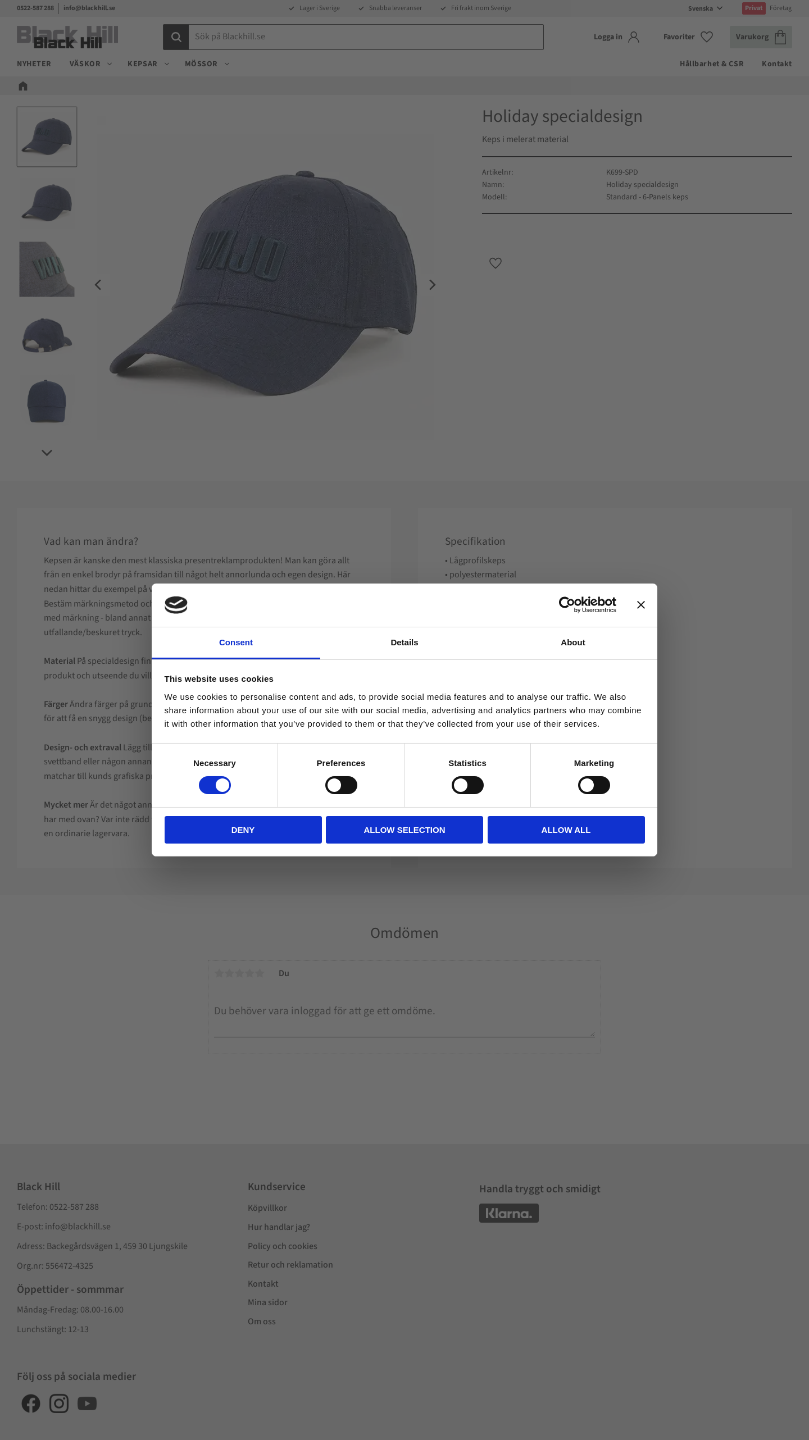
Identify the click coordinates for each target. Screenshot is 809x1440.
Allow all (566, 830)
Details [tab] (404, 642)
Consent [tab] (236, 642)
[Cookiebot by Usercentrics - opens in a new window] (567, 604)
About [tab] (573, 642)
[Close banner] (641, 605)
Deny (243, 830)
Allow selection (405, 830)
